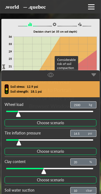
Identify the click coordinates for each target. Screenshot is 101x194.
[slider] (18, 113)
